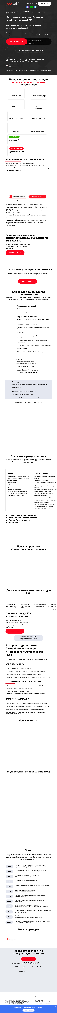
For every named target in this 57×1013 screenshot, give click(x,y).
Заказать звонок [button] (45, 3)
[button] (16, 41)
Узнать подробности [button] (37, 196)
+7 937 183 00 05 (30, 963)
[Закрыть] (55, 1006)
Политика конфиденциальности (42, 1003)
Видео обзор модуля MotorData (19, 196)
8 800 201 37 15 (32, 3)
